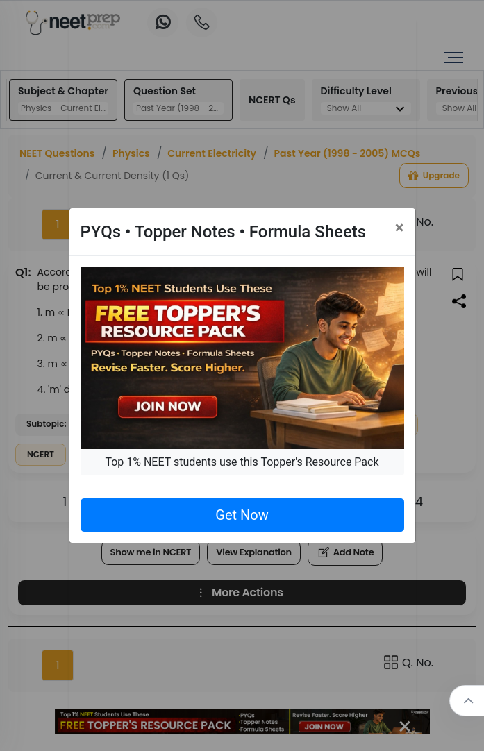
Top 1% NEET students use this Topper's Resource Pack (241, 462)
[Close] (399, 227)
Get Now (241, 515)
